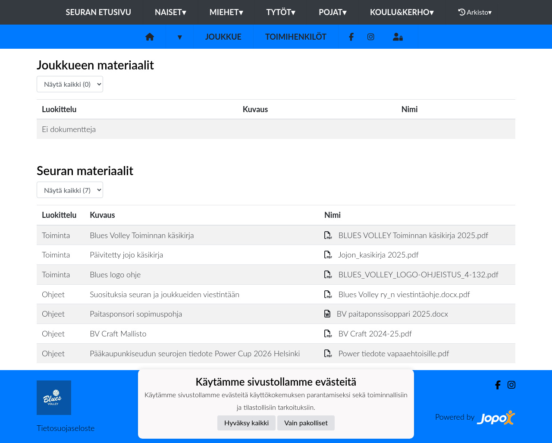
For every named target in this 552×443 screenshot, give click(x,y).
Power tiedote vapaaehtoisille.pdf (386, 353)
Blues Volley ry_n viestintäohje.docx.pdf (397, 294)
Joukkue (223, 36)
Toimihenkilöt (295, 36)
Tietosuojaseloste (65, 428)
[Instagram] (371, 37)
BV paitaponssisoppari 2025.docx (386, 313)
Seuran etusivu (99, 12)
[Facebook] (351, 37)
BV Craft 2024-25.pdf (368, 333)
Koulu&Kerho (401, 12)
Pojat (332, 12)
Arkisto (475, 12)
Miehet (226, 12)
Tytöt (281, 12)
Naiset (170, 12)
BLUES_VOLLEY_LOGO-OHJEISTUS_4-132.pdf (411, 274)
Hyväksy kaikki (246, 422)
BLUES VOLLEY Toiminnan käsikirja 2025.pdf (406, 235)
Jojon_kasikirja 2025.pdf (371, 254)
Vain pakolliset (306, 422)
